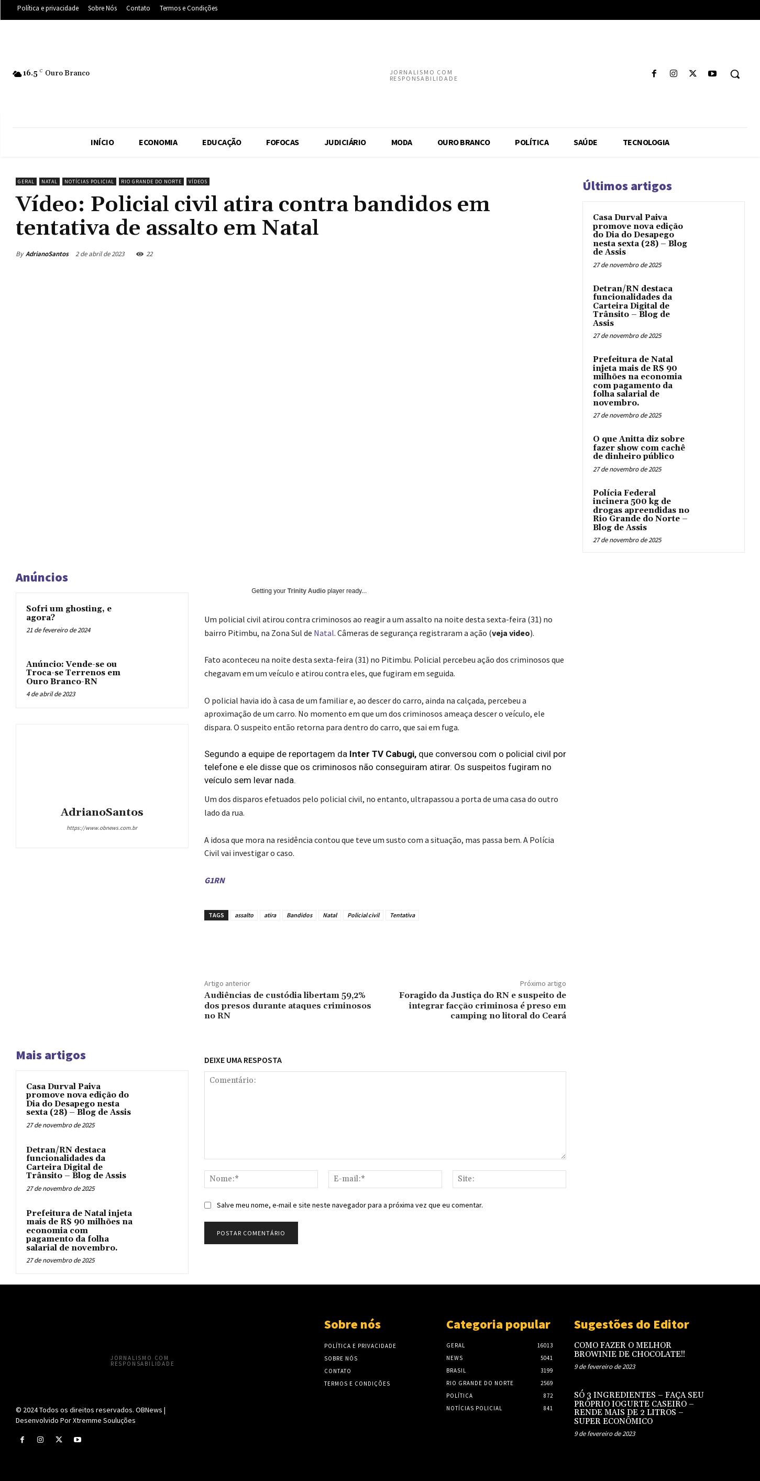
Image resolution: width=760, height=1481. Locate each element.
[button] (734, 73)
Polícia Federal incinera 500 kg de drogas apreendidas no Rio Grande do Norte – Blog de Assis (641, 510)
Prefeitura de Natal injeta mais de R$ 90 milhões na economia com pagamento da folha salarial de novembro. (79, 1231)
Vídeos (198, 181)
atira (270, 915)
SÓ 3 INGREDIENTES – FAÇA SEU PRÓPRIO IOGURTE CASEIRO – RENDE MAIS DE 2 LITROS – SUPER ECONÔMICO (639, 1408)
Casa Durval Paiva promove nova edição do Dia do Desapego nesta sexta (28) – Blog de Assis (78, 1100)
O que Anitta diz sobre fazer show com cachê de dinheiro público (639, 448)
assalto (244, 915)
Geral (26, 181)
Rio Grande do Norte (151, 181)
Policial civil (363, 915)
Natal (49, 181)
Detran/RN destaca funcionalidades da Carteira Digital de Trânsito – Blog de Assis (76, 1163)
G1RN (214, 880)
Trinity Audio (307, 591)
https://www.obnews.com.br (102, 827)
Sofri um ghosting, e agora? (69, 613)
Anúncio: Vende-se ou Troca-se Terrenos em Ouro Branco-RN (73, 673)
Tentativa (402, 915)
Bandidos (299, 915)
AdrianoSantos (47, 253)
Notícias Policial (89, 181)
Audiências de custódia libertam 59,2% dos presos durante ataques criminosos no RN (287, 1005)
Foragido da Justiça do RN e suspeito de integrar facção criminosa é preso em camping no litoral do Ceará (482, 1005)
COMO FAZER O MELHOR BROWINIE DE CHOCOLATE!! (629, 1350)
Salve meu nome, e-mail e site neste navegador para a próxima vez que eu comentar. (350, 1205)
